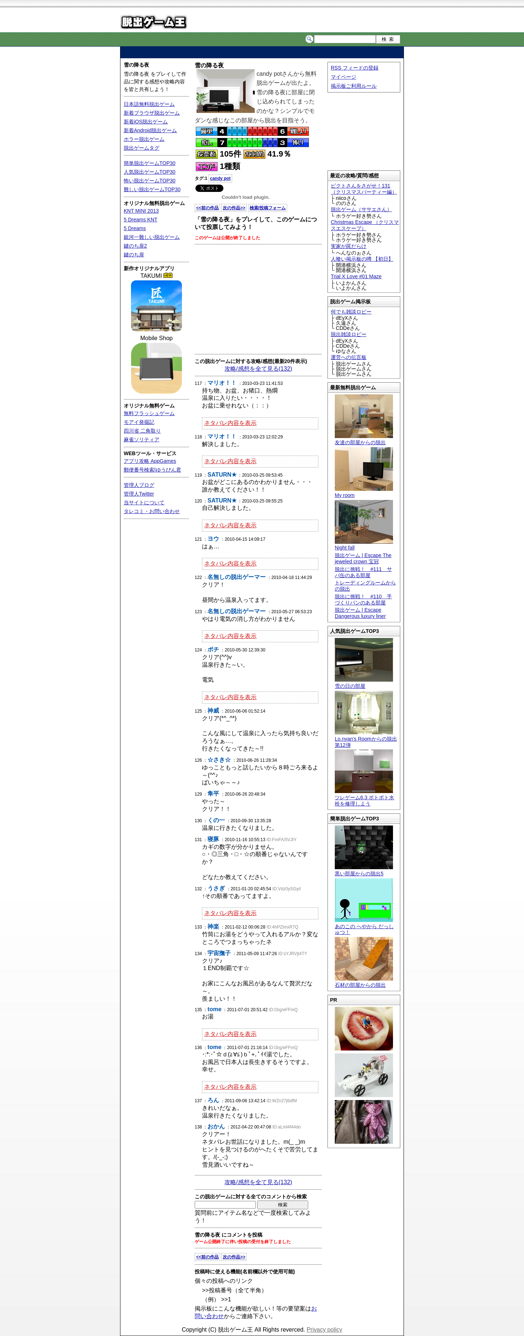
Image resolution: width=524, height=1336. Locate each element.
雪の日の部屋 (364, 683)
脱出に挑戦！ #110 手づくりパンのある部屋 (363, 600)
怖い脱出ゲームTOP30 (149, 181)
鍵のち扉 (134, 254)
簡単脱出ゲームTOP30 (149, 163)
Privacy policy (324, 1330)
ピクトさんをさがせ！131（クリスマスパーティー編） (364, 189)
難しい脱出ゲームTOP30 (152, 189)
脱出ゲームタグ (141, 148)
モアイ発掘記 (139, 422)
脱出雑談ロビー (348, 334)
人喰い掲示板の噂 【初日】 (362, 259)
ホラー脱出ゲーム (144, 139)
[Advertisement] (262, 52)
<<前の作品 (207, 207)
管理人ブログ (139, 485)
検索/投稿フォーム (268, 207)
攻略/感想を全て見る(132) (258, 369)
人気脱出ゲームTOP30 (149, 172)
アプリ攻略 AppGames (150, 461)
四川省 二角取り (142, 431)
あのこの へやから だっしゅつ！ (364, 926)
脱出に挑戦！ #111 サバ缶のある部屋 (363, 572)
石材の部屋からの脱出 (364, 982)
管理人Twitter (139, 494)
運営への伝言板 (348, 357)
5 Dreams (135, 228)
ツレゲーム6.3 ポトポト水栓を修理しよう (364, 797)
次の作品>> (234, 207)
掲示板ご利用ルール (354, 86)
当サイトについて (144, 502)
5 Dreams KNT (141, 219)
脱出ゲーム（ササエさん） (361, 209)
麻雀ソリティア (141, 439)
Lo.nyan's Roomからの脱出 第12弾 (366, 739)
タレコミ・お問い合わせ (152, 511)
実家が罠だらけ (348, 246)
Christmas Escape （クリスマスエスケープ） (365, 225)
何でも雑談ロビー (351, 312)
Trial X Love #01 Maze (356, 276)
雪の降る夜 (136, 65)
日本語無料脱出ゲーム (149, 104)
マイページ (343, 77)
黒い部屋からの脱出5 (364, 870)
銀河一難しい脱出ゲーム (152, 237)
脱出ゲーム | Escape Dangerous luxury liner (360, 613)
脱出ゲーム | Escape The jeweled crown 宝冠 (363, 558)
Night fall (364, 545)
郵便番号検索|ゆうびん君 (152, 470)
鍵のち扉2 (135, 246)
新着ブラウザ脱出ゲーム (152, 113)
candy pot (220, 178)
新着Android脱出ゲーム (150, 130)
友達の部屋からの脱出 (364, 439)
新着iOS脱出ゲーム (146, 122)
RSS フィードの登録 (354, 68)
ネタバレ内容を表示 (230, 423)
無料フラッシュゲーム (149, 413)
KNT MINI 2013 (141, 211)
